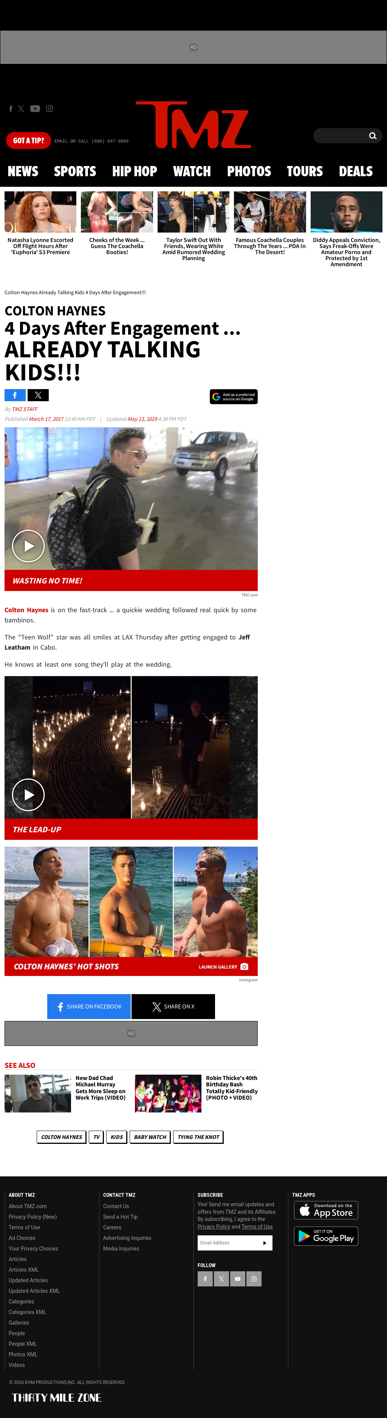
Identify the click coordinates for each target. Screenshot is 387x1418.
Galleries (19, 1323)
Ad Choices (22, 1238)
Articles (18, 1259)
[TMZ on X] (22, 108)
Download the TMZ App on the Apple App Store (326, 1210)
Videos (17, 1365)
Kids (116, 1136)
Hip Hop (134, 172)
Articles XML (24, 1270)
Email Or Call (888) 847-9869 (91, 141)
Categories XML (27, 1312)
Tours (305, 172)
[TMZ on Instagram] (49, 108)
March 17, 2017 (46, 418)
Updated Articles (28, 1280)
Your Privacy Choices (33, 1249)
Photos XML (23, 1354)
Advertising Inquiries (127, 1238)
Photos (249, 172)
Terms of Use (24, 1227)
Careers (112, 1227)
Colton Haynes (61, 1136)
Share (89, 1007)
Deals (356, 172)
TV (96, 1136)
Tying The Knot (198, 1136)
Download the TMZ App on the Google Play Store (326, 1236)
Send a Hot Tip (120, 1217)
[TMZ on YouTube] (237, 1278)
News (23, 172)
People (17, 1333)
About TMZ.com (28, 1206)
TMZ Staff (24, 409)
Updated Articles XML (34, 1291)
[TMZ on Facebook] (11, 108)
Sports (75, 172)
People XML (23, 1344)
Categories (21, 1302)
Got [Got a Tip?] (28, 141)
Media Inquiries (121, 1249)
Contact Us (116, 1206)
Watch (192, 172)
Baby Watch (150, 1136)
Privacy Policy (214, 1227)
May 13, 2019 (142, 418)
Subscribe (264, 1242)
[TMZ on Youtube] (35, 108)
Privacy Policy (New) (33, 1217)
